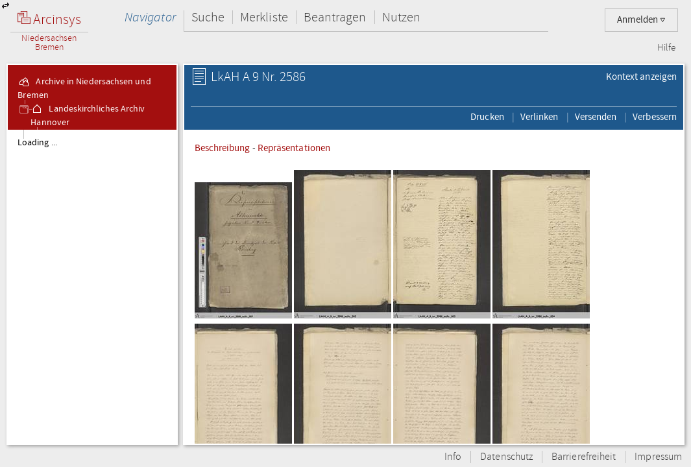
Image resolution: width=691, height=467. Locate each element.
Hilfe (666, 48)
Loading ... (37, 143)
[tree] (92, 287)
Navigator (150, 17)
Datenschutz (506, 457)
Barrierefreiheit (584, 457)
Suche (207, 17)
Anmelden (641, 20)
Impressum (658, 457)
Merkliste (264, 17)
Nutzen (401, 17)
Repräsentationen (294, 147)
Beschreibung (222, 147)
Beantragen (335, 17)
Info (452, 457)
